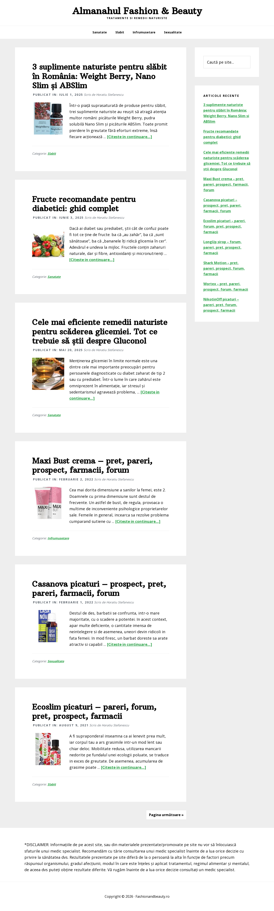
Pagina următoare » (166, 814)
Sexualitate (56, 661)
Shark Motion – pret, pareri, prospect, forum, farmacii (224, 268)
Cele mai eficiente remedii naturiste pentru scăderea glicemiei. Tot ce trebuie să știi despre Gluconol (99, 331)
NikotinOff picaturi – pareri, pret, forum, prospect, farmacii (221, 305)
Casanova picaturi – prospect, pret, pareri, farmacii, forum (99, 588)
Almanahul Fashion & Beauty (137, 10)
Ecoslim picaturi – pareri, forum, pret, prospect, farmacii (94, 711)
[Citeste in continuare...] (130, 136)
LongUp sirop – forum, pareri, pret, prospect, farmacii (222, 247)
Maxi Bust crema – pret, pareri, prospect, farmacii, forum (92, 465)
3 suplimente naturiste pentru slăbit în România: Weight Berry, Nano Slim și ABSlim (99, 76)
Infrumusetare (58, 538)
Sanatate (54, 277)
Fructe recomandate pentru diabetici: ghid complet (84, 203)
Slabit (52, 153)
